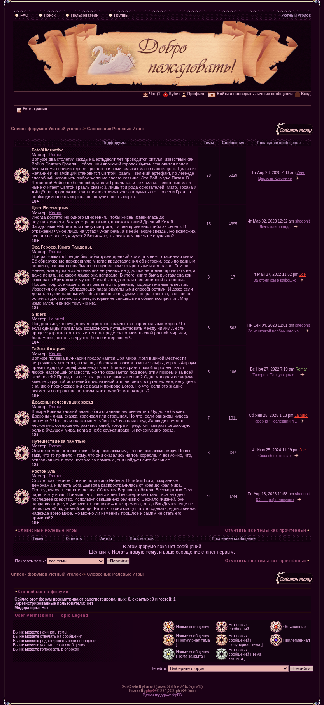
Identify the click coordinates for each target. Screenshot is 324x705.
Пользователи (81, 15)
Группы (118, 15)
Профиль (194, 94)
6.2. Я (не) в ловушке (275, 500)
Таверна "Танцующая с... (274, 375)
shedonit (302, 221)
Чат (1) (152, 94)
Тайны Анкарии (48, 348)
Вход (303, 94)
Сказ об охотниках (274, 456)
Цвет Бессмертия (50, 207)
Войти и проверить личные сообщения (250, 94)
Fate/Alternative (48, 150)
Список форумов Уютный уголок (46, 128)
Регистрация (32, 108)
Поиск (47, 15)
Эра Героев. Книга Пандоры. (62, 247)
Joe (302, 274)
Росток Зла (43, 471)
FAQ (21, 15)
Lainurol (56, 319)
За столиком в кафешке (275, 280)
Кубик (171, 94)
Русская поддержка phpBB (161, 695)
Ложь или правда (275, 227)
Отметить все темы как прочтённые (266, 530)
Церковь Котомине (275, 178)
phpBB (151, 691)
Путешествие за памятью (58, 441)
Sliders (39, 314)
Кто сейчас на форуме (43, 592)
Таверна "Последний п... (275, 421)
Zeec (301, 173)
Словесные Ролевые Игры (115, 128)
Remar (55, 154)
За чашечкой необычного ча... (275, 331)
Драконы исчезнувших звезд (62, 402)
